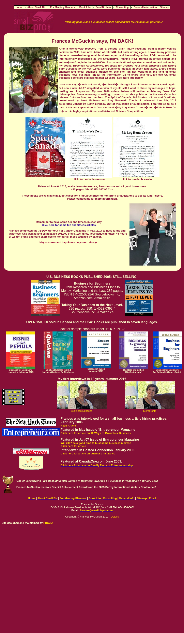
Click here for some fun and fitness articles (69, 225)
